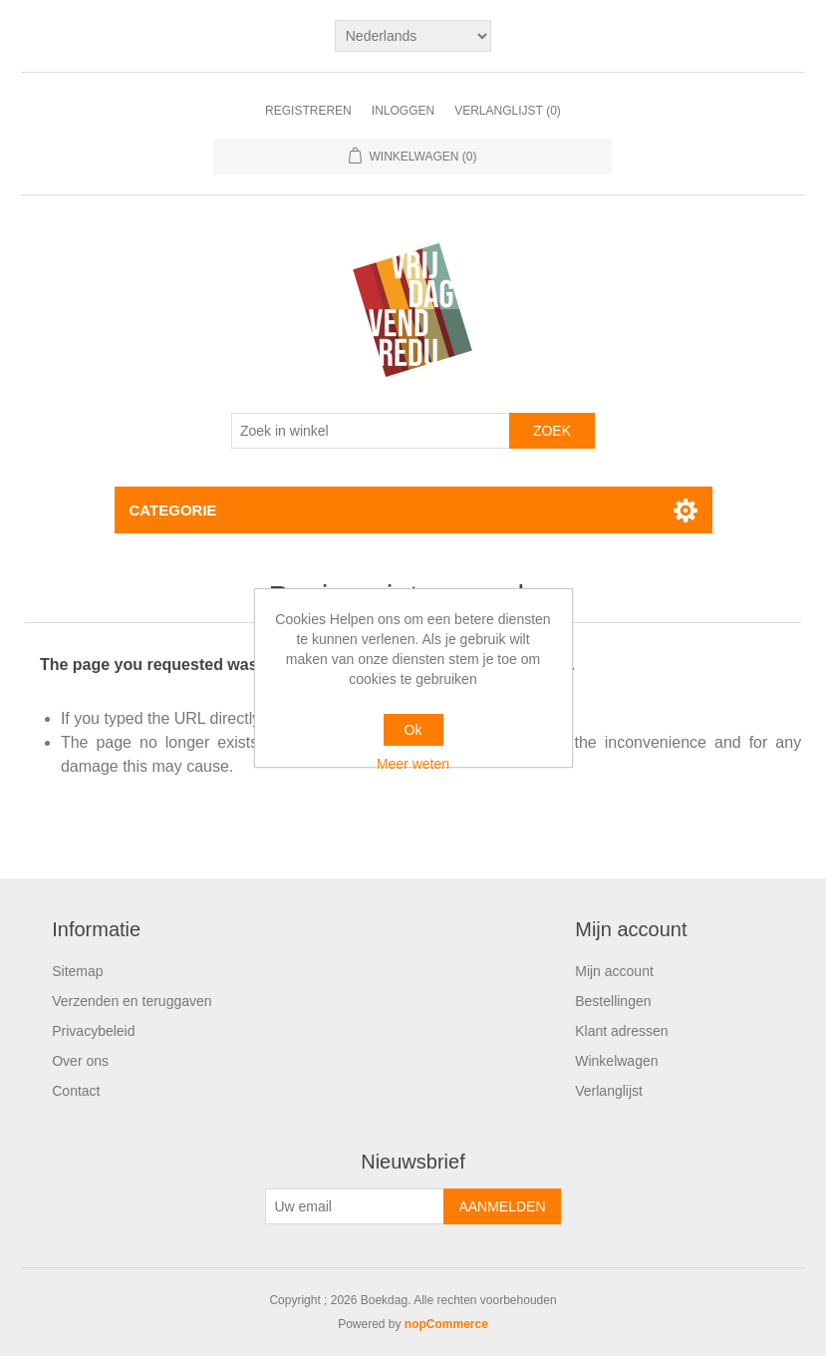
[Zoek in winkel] (370, 431)
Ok (413, 730)
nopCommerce (446, 1324)
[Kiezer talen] (413, 36)
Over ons (80, 1061)
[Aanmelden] (354, 1206)
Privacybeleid (93, 1031)
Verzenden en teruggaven (131, 1001)
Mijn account (614, 971)
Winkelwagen (616, 1061)
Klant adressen (621, 1031)
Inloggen (403, 111)
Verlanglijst (609, 1091)
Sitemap (77, 971)
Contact (76, 1091)
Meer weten (413, 764)
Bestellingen (613, 1001)
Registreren (308, 111)
